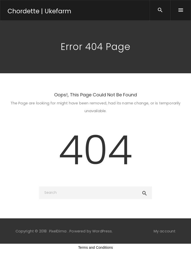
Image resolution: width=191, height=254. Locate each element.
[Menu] (180, 10)
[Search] (95, 192)
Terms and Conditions (95, 247)
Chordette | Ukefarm (39, 11)
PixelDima (57, 231)
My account (165, 231)
